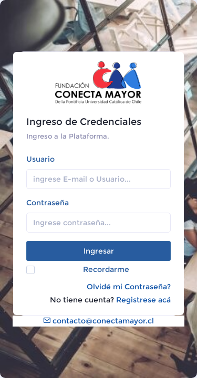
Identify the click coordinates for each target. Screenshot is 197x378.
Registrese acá (143, 299)
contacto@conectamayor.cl (98, 321)
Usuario (40, 159)
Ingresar (99, 251)
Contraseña (47, 202)
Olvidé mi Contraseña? (129, 286)
